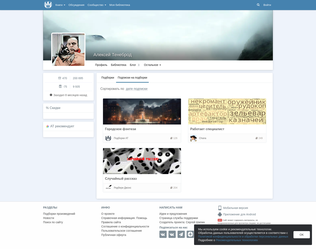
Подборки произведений (59, 213)
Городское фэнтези (120, 129)
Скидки (55, 108)
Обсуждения (76, 4)
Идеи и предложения (173, 213)
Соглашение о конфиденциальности (125, 226)
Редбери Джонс (122, 187)
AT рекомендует (62, 126)
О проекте (108, 213)
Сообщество (97, 4)
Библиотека (118, 64)
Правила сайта (111, 222)
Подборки (107, 77)
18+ (220, 220)
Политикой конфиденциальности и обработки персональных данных (243, 236)
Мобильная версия (233, 208)
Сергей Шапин (195, 222)
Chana (202, 138)
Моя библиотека (119, 4)
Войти (267, 4)
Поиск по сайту (53, 222)
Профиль (101, 64)
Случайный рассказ (121, 178)
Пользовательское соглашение (121, 230)
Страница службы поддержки (178, 218)
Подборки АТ (121, 138)
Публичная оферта (113, 235)
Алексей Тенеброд (113, 54)
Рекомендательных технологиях (237, 240)
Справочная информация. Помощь (124, 218)
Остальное (152, 64)
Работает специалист (207, 129)
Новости (48, 218)
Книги (60, 4)
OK (302, 234)
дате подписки (136, 88)
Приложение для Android (237, 214)
